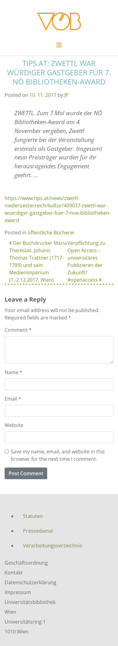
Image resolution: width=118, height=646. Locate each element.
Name (13, 372)
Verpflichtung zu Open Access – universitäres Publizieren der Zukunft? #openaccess (86, 261)
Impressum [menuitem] (18, 592)
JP (66, 95)
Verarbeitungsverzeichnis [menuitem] (52, 545)
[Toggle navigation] (59, 47)
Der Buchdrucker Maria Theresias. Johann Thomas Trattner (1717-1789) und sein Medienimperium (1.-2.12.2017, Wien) (38, 261)
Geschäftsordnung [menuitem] (26, 562)
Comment (18, 330)
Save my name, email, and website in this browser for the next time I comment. (58, 455)
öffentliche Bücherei (51, 232)
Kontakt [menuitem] (14, 572)
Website (14, 425)
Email (13, 398)
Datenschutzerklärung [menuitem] (30, 582)
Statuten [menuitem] (33, 516)
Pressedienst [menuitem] (38, 530)
